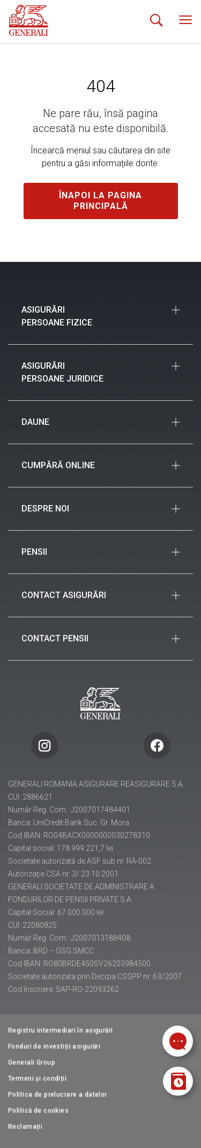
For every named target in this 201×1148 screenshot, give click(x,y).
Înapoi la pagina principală (100, 200)
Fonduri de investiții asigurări (54, 1046)
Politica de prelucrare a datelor (57, 1094)
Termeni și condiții (37, 1078)
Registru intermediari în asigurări (60, 1030)
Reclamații (25, 1126)
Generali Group (31, 1062)
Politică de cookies (38, 1110)
